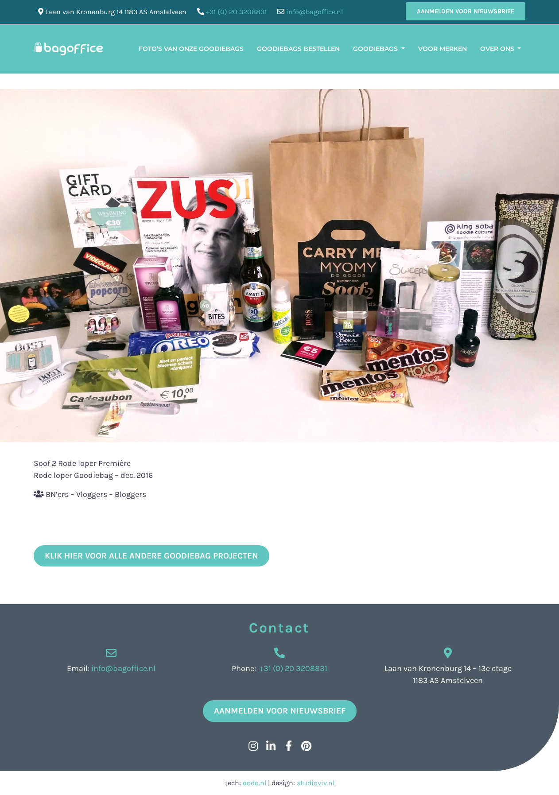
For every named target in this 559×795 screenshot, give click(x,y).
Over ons (498, 49)
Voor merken (442, 49)
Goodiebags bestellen (298, 49)
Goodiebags (376, 49)
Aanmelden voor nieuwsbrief (465, 11)
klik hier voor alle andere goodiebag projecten (151, 556)
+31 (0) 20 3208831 (236, 12)
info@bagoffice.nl (314, 12)
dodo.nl (254, 783)
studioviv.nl (315, 783)
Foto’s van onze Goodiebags (191, 49)
